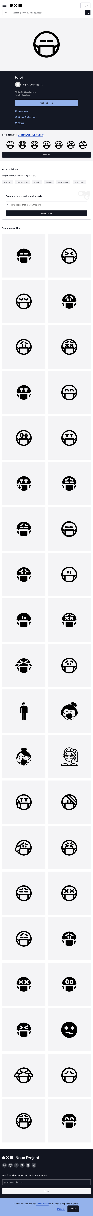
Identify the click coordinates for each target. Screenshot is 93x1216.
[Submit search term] (87, 12)
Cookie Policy (42, 1203)
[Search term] (48, 12)
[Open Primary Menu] (4, 6)
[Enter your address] (46, 1182)
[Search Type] (7, 12)
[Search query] (46, 204)
